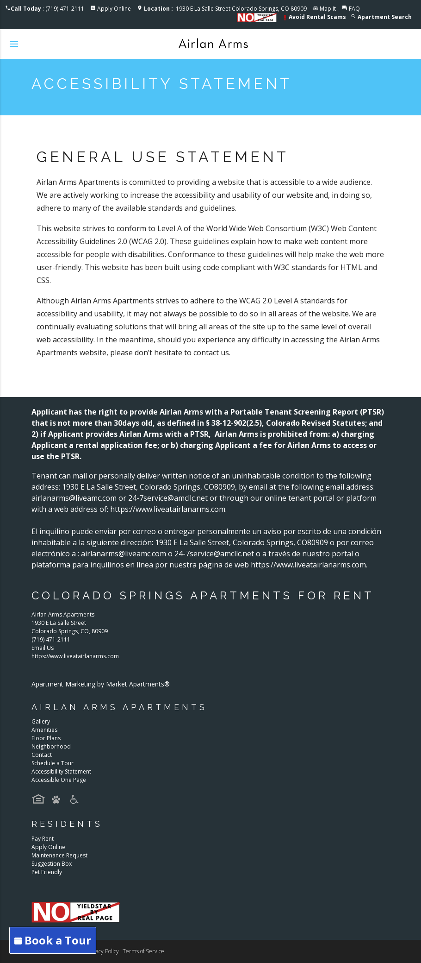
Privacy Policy (102, 951)
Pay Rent (42, 839)
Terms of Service (143, 951)
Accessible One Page (58, 780)
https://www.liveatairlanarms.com (75, 656)
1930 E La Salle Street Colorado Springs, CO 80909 (225, 9)
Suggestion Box (51, 864)
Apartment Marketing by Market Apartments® (100, 684)
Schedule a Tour (52, 763)
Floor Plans (46, 738)
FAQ (354, 9)
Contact (41, 755)
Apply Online (114, 9)
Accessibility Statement (61, 771)
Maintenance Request (59, 855)
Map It (328, 9)
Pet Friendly (46, 872)
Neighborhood (51, 746)
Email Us (42, 648)
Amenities (44, 730)
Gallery (40, 721)
